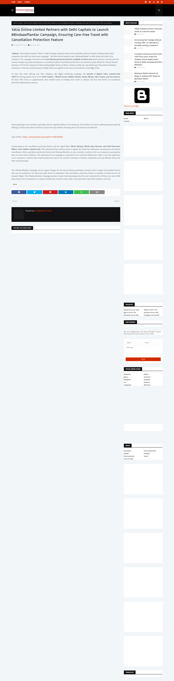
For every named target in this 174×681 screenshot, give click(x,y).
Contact (27, 2)
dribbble (147, 380)
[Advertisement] (65, 254)
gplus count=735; (130, 312)
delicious (147, 385)
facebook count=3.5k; (131, 310)
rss (125, 382)
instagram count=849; (151, 315)
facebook (127, 374)
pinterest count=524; (131, 315)
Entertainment (129, 456)
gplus (126, 377)
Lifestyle (147, 453)
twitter (146, 374)
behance (147, 382)
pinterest (147, 377)
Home (13, 2)
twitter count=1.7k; (150, 310)
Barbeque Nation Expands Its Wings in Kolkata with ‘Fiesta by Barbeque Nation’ (147, 76)
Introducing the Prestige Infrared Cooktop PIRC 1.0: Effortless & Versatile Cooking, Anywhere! (147, 42)
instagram (127, 385)
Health (126, 453)
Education (127, 451)
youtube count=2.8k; (151, 312)
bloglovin (127, 380)
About (20, 2)
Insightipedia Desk (20, 45)
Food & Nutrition (150, 451)
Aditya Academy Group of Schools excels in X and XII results (148, 30)
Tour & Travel (128, 459)
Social (146, 456)
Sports (20, 23)
